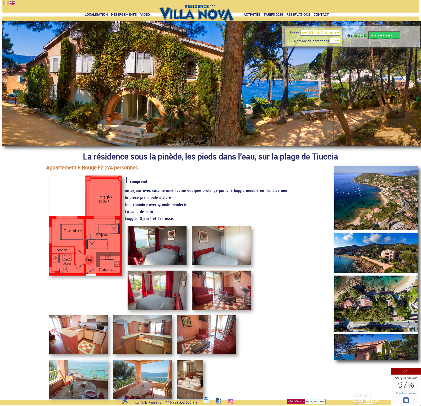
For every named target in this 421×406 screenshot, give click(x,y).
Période (294, 33)
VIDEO (145, 14)
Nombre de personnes (312, 41)
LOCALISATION (96, 14)
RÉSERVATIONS (298, 14)
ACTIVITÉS (252, 14)
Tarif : (347, 36)
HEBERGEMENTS (124, 14)
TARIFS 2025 (273, 14)
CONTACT (321, 14)
